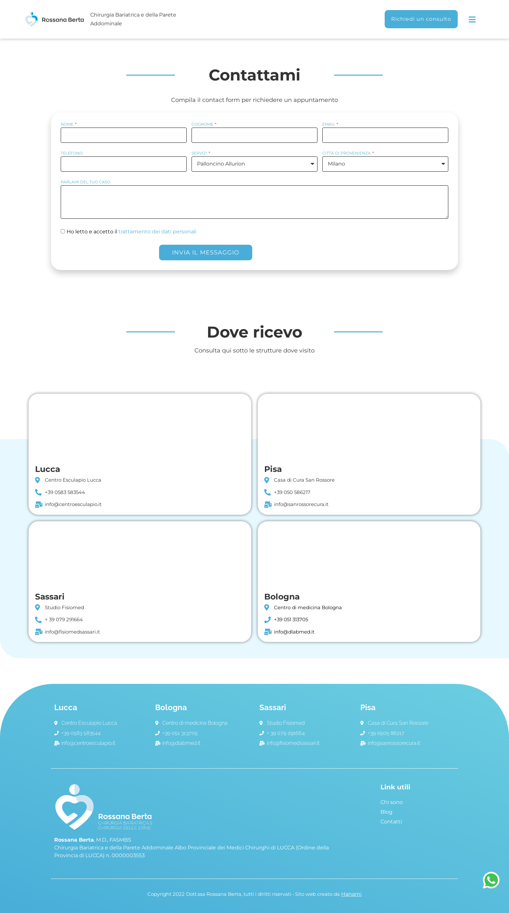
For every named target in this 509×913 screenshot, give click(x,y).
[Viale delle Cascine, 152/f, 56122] (369, 426)
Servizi (200, 153)
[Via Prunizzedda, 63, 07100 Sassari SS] (140, 553)
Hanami (351, 894)
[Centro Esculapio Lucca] (140, 426)
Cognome (203, 124)
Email (329, 124)
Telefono (72, 153)
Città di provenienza (347, 153)
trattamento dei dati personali (157, 231)
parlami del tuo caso (85, 182)
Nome (67, 124)
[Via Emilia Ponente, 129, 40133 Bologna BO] (369, 553)
